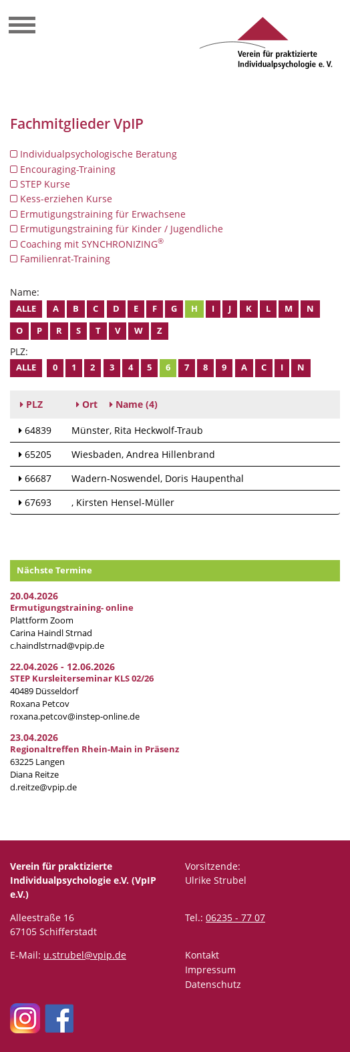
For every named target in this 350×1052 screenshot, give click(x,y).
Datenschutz (213, 984)
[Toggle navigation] (22, 26)
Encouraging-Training (63, 169)
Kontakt (202, 955)
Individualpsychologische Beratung (93, 154)
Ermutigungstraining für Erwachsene (98, 214)
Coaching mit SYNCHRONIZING (87, 243)
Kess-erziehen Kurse (61, 198)
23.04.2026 (34, 737)
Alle (26, 308)
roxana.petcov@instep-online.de (75, 716)
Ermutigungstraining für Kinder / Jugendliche (116, 228)
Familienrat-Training (60, 258)
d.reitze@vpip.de (43, 787)
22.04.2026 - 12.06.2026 (62, 666)
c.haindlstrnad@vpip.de (57, 645)
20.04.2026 (34, 595)
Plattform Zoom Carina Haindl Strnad (72, 620)
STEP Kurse (40, 184)
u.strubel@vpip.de (84, 955)
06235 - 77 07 (235, 917)
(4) (134, 404)
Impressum (210, 969)
